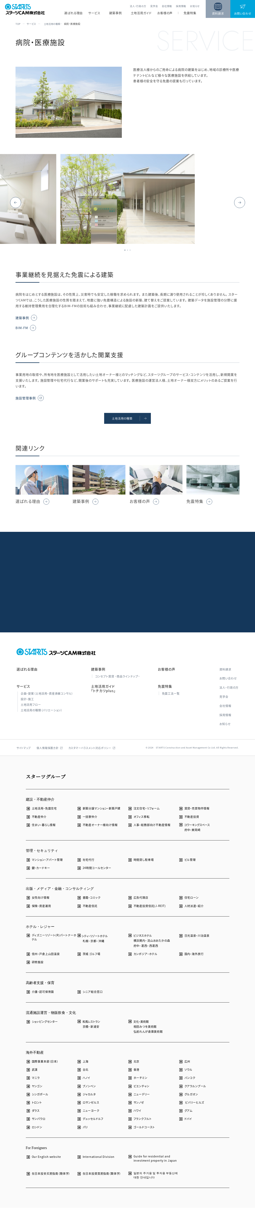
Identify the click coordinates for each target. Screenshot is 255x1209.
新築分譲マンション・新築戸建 (99, 809)
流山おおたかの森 (158, 942)
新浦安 (94, 1028)
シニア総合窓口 (90, 993)
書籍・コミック (89, 899)
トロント (34, 1103)
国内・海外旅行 (191, 955)
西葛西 (153, 947)
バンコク (186, 1079)
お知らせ (195, 6)
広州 (184, 1062)
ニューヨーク (88, 1112)
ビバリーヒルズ (191, 1103)
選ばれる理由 (73, 13)
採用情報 (181, 6)
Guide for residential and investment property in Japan (152, 1159)
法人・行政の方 (138, 6)
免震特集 (190, 13)
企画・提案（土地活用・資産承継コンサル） (47, 694)
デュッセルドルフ (90, 1120)
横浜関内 (139, 942)
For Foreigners (36, 1149)
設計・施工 (27, 700)
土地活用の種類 (51, 23)
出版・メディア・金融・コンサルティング (60, 890)
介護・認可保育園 (40, 993)
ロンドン (34, 1128)
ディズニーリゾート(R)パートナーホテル (51, 938)
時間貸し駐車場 (141, 861)
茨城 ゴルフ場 (88, 955)
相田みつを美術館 (145, 1028)
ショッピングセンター (42, 1023)
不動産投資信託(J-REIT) (147, 907)
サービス (94, 13)
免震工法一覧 (171, 694)
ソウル (185, 1071)
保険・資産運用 (38, 907)
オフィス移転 (139, 818)
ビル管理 (187, 861)
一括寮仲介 (87, 818)
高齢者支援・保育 (40, 984)
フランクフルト (140, 1120)
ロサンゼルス (88, 1103)
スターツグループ (46, 777)
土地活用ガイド (141, 13)
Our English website (43, 1158)
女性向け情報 (37, 899)
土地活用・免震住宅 (41, 809)
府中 (187, 831)
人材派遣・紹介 (191, 907)
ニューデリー (139, 1095)
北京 (134, 1062)
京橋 (86, 1028)
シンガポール (37, 1095)
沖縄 (101, 942)
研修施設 (35, 963)
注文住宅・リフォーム (144, 809)
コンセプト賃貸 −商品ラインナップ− (117, 677)
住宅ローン (188, 899)
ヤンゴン (34, 1087)
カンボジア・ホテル (143, 955)
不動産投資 (188, 818)
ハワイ (135, 1112)
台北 (83, 1071)
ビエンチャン (138, 1087)
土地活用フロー (31, 706)
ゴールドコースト (141, 1128)
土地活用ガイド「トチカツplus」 (103, 689)
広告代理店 (138, 899)
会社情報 (167, 6)
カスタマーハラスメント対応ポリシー (89, 749)
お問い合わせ (228, 679)
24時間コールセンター (94, 869)
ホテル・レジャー (40, 928)
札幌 (86, 942)
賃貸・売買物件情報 (194, 809)
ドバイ (185, 1120)
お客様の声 (165, 13)
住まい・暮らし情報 (41, 826)
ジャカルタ (86, 1095)
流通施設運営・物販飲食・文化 (51, 1014)
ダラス (33, 1112)
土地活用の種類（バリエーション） (41, 711)
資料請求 (225, 670)
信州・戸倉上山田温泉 (43, 955)
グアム (185, 1112)
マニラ (33, 1079)
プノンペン (86, 1087)
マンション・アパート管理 (44, 861)
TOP (18, 23)
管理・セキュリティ (42, 852)
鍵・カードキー (38, 869)
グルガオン (188, 1095)
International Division (95, 1158)
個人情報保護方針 (47, 749)
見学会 (154, 6)
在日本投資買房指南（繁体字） (99, 1175)
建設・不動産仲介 (40, 801)
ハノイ (83, 1079)
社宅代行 (85, 861)
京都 (93, 942)
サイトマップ (23, 749)
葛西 (144, 947)
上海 (83, 1062)
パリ (82, 1128)
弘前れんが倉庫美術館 (148, 1033)
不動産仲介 (36, 818)
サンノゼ (136, 1103)
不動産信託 (87, 907)
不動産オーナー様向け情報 (97, 826)
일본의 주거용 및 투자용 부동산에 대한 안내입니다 (153, 1176)
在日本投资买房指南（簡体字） (48, 1175)
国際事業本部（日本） (42, 1062)
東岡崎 (196, 831)
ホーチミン (137, 1079)
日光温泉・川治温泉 (194, 937)
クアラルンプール (192, 1087)
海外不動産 (35, 1053)
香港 (134, 1071)
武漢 (32, 1071)
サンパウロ (36, 1120)
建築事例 (115, 13)
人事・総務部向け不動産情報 (149, 826)
